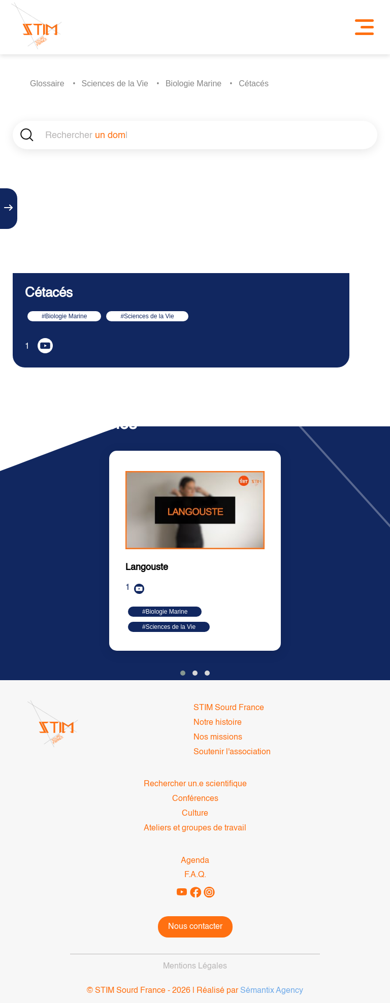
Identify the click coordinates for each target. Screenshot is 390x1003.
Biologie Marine (193, 83)
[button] (183, 673)
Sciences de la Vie (115, 83)
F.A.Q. (195, 875)
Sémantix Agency (271, 991)
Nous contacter (195, 927)
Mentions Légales (195, 966)
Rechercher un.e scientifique (195, 784)
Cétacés (254, 83)
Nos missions (217, 737)
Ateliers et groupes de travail (195, 828)
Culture (195, 814)
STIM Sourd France (228, 708)
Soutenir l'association (232, 752)
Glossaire (47, 83)
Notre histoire (217, 723)
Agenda (195, 861)
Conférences (195, 799)
